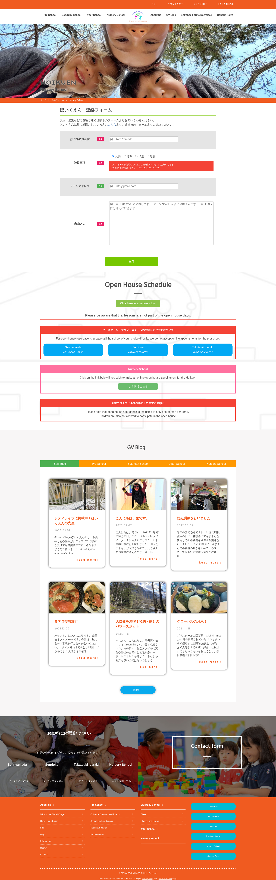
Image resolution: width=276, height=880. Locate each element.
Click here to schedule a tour (138, 303)
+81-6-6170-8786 (122, 781)
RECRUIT (201, 4)
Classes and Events (150, 821)
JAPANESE (226, 4)
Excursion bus (97, 834)
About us (45, 804)
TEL (154, 4)
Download (213, 806)
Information (45, 841)
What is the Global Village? (53, 814)
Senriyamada (73, 350)
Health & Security (98, 828)
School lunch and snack (101, 821)
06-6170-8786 (149, 168)
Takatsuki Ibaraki (203, 350)
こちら (112, 124)
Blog (42, 834)
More (136, 689)
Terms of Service (165, 879)
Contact (44, 854)
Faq (42, 828)
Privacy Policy (147, 879)
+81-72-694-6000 (87, 781)
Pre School (49, 15)
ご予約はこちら (138, 386)
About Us (155, 15)
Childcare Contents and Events (105, 814)
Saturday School (71, 15)
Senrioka (138, 350)
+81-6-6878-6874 (53, 781)
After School (94, 15)
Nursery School (116, 15)
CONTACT (175, 4)
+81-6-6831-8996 (18, 781)
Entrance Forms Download (196, 15)
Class (143, 814)
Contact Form (225, 15)
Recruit (43, 848)
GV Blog (171, 15)
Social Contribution (49, 821)
